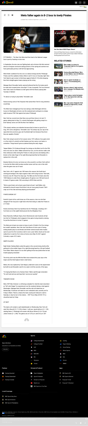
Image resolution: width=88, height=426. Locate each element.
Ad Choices (4, 412)
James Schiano (74, 75)
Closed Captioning (22, 412)
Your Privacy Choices (10, 413)
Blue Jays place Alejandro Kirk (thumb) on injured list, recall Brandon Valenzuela (73, 103)
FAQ (28, 412)
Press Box (41, 412)
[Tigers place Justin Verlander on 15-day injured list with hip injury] (58, 96)
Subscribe (5, 349)
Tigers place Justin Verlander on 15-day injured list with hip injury (73, 96)
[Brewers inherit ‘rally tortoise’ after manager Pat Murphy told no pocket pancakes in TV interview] (58, 89)
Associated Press (68, 67)
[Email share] (12, 15)
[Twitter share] (8, 15)
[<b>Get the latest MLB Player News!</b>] (69, 38)
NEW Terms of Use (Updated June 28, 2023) (54, 412)
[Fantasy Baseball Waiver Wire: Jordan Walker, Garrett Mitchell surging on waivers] (58, 73)
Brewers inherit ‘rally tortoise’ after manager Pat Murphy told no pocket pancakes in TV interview (73, 88)
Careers (15, 412)
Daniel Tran (25, 19)
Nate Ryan (66, 83)
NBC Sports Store (34, 412)
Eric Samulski (67, 75)
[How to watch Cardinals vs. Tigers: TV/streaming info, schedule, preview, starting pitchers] (58, 81)
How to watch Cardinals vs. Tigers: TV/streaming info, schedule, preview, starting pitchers (72, 80)
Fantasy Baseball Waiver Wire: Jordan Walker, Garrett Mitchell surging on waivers (74, 73)
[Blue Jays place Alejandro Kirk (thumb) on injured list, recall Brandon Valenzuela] (58, 104)
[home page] (8, 2)
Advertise (10, 412)
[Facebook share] (4, 15)
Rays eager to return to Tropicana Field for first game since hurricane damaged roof (73, 65)
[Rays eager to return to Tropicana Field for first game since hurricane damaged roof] (58, 66)
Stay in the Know (6, 343)
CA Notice (75, 412)
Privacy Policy (68, 412)
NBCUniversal (11, 415)
